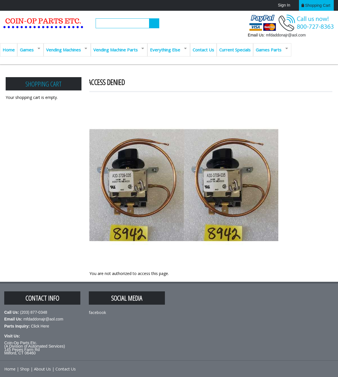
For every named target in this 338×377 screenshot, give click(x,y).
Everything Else (167, 49)
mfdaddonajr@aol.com (286, 35)
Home (9, 50)
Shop (24, 369)
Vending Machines (65, 49)
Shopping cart (317, 5)
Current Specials (235, 50)
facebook (97, 312)
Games (28, 49)
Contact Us (203, 50)
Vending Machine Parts (117, 49)
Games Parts (270, 49)
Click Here (40, 326)
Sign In (284, 5)
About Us (42, 369)
